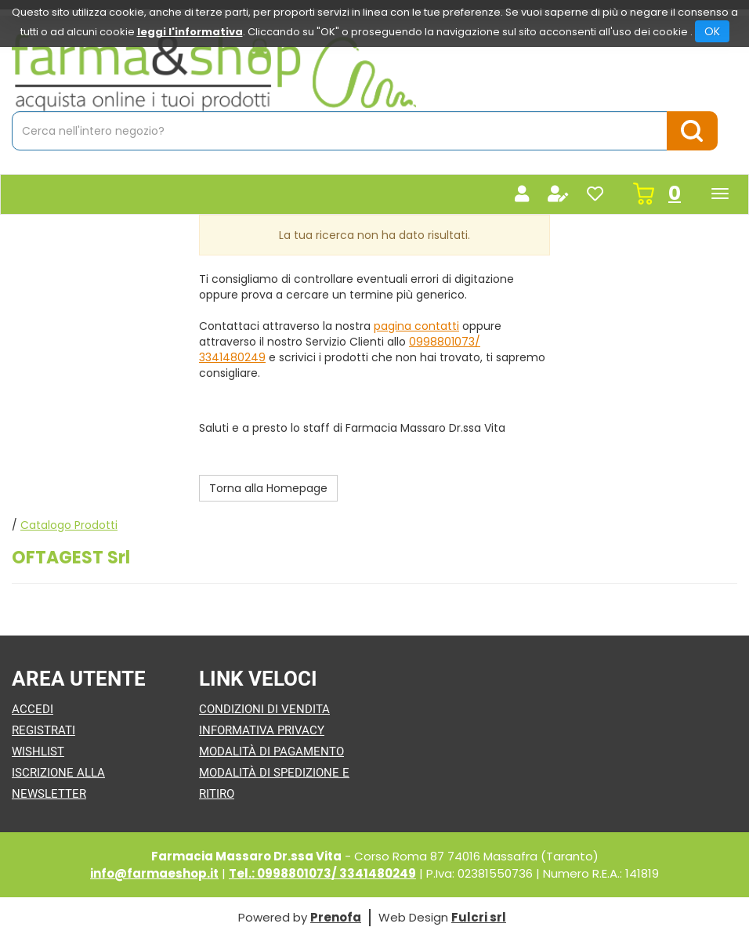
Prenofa (335, 917)
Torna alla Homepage (268, 488)
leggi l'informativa (190, 31)
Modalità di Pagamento (271, 751)
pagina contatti (416, 326)
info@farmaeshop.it (154, 873)
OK (712, 31)
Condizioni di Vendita (264, 709)
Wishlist (38, 751)
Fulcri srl (478, 917)
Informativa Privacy (261, 730)
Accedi (32, 709)
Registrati (43, 730)
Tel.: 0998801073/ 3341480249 (322, 873)
